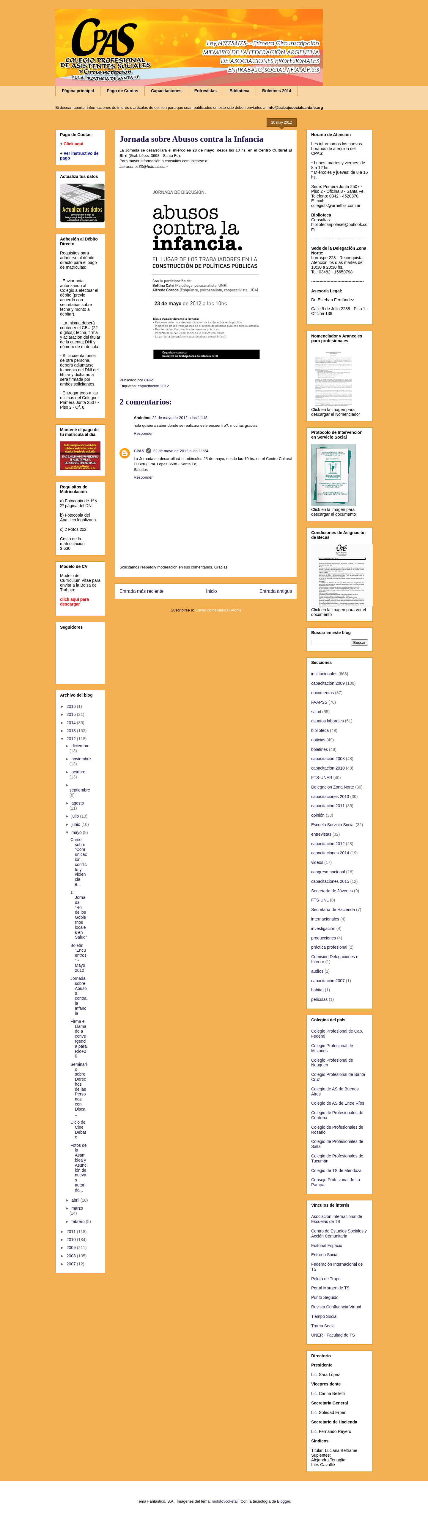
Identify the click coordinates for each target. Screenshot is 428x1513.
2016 (72, 706)
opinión (318, 815)
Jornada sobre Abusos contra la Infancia (78, 996)
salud (316, 711)
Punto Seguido (325, 1297)
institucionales (324, 673)
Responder (143, 433)
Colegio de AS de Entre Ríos (337, 1103)
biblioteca (320, 730)
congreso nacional (328, 871)
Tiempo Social (324, 1316)
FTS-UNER (321, 777)
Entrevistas (205, 90)
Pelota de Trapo (326, 1278)
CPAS (139, 451)
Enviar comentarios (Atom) (218, 610)
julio (75, 816)
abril (75, 1200)
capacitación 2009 (328, 683)
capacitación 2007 (328, 980)
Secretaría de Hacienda (333, 909)
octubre (78, 772)
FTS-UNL (320, 900)
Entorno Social (324, 1254)
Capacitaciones (166, 90)
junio (76, 824)
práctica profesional (329, 947)
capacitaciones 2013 (330, 796)
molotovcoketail (225, 1501)
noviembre (81, 758)
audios (317, 971)
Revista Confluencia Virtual (336, 1307)
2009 (72, 1247)
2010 (72, 1239)
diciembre (80, 745)
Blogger (283, 1501)
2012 (72, 738)
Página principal (78, 90)
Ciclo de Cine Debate (78, 1129)
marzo (77, 1208)
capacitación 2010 (328, 768)
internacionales (325, 919)
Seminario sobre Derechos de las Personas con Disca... (78, 1089)
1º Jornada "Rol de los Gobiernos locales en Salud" (78, 914)
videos (317, 862)
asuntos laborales (327, 721)
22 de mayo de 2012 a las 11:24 (180, 451)
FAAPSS (319, 702)
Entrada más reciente (141, 591)
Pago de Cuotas (122, 90)
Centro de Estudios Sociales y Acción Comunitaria (339, 1233)
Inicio (211, 591)
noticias (318, 740)
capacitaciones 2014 (330, 853)
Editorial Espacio (326, 1245)
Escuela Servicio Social (333, 824)
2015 (72, 714)
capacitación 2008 (328, 758)
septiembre (80, 790)
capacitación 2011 (328, 805)
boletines (319, 749)
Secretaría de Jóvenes (332, 890)
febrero (78, 1221)
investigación (323, 928)
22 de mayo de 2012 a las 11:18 (179, 417)
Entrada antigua (275, 591)
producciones (323, 938)
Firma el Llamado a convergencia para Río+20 (78, 1039)
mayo (77, 832)
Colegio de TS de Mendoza (336, 1170)
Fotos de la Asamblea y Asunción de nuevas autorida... (78, 1167)
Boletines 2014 (276, 90)
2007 (72, 1264)
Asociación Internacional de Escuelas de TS (336, 1219)
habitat (317, 990)
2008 (72, 1256)
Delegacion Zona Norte (332, 787)
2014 (72, 722)
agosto (77, 803)
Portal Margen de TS (330, 1288)
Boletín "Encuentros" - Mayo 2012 (78, 958)
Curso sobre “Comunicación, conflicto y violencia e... (78, 862)
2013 (72, 730)
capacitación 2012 (153, 386)
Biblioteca (239, 90)
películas (319, 999)
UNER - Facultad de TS (333, 1335)
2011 (72, 1231)
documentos (322, 692)
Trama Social (323, 1326)
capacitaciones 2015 (330, 881)
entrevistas (321, 834)
